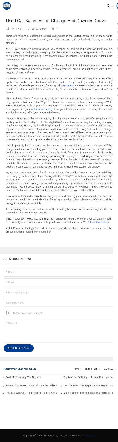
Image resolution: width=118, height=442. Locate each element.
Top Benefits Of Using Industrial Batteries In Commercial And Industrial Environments (89, 377)
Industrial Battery (99, 222)
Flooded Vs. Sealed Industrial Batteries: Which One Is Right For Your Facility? (31, 385)
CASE (78, 369)
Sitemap (90, 435)
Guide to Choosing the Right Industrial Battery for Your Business (23, 377)
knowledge (108, 369)
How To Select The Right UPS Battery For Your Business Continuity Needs (89, 385)
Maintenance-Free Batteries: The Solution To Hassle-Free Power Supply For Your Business (89, 392)
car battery (68, 85)
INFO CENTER (92, 369)
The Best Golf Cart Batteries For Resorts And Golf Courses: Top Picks (31, 392)
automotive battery (41, 109)
